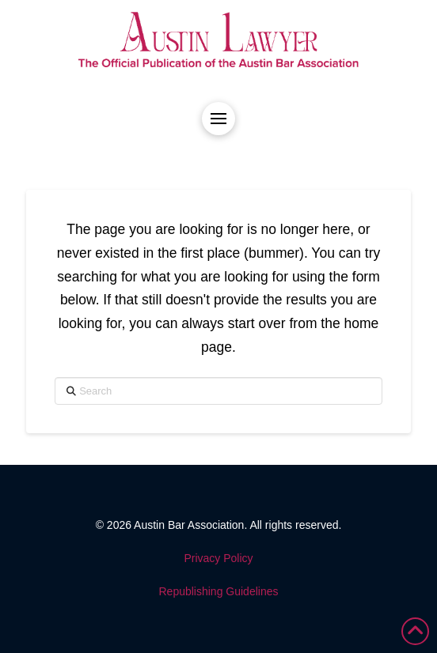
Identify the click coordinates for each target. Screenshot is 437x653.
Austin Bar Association (189, 525)
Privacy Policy (218, 558)
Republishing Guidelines (219, 591)
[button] (218, 118)
